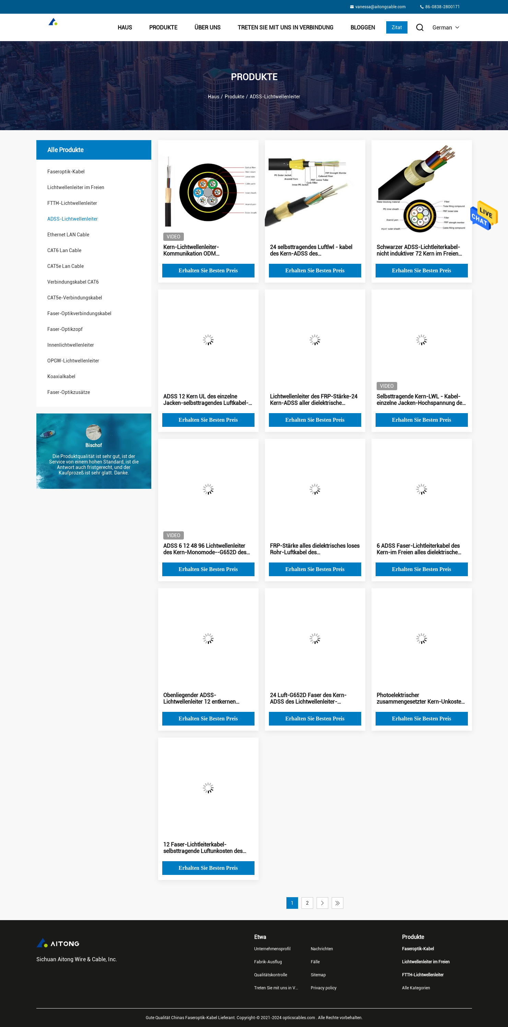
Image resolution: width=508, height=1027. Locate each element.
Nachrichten (322, 948)
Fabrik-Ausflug (268, 962)
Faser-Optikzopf (65, 329)
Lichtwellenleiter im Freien (75, 187)
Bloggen (363, 27)
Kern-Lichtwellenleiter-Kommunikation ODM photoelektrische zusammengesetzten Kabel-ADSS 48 (208, 250)
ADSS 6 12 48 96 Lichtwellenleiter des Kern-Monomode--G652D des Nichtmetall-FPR (204, 549)
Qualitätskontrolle (270, 975)
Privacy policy (323, 988)
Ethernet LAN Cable (68, 234)
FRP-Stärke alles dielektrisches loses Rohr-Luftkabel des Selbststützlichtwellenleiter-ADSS (314, 549)
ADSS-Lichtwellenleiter (72, 219)
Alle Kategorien (416, 988)
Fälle (315, 962)
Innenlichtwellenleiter (70, 345)
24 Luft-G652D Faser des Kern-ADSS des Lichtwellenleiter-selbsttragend (308, 698)
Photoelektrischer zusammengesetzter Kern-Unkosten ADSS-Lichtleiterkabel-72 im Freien (420, 698)
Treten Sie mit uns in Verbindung (285, 27)
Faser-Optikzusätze (68, 392)
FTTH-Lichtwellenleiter (72, 203)
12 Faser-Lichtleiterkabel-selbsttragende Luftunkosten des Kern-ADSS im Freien (203, 847)
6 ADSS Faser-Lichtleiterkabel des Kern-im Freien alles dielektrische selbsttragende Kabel (418, 549)
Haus (125, 27)
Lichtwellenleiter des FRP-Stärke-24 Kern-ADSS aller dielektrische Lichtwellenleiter (313, 399)
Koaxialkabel (61, 376)
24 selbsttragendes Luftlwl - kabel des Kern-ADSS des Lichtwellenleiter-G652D (311, 250)
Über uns (207, 27)
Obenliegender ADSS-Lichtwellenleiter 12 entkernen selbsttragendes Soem (199, 698)
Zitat (397, 27)
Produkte (163, 27)
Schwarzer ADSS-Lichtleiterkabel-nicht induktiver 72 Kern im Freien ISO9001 (418, 250)
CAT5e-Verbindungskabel (74, 297)
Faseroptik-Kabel (66, 171)
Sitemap (318, 975)
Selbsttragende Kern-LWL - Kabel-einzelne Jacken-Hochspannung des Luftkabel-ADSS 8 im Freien (421, 399)
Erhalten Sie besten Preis (208, 270)
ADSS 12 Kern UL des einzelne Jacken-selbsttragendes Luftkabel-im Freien (205, 399)
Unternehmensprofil (272, 948)
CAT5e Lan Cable (65, 266)
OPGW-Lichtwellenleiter (73, 360)
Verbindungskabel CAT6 (73, 282)
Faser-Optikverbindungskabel (79, 313)
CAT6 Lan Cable (64, 250)
